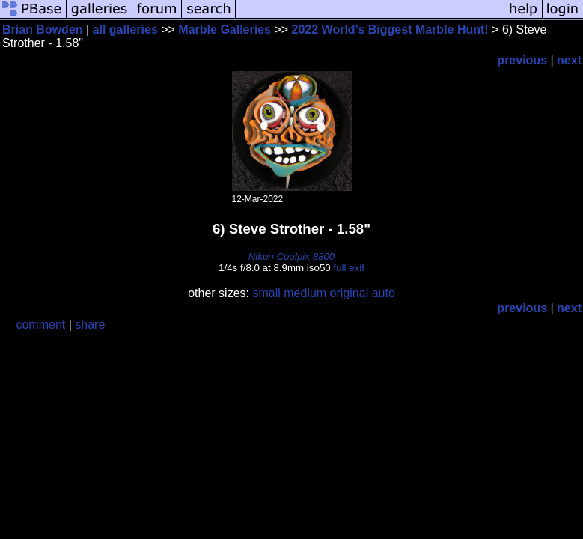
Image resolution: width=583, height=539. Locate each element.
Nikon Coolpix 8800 (291, 256)
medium (305, 293)
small (266, 293)
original (349, 293)
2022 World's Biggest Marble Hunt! (390, 29)
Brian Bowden (42, 29)
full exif (348, 267)
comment (40, 324)
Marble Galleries (224, 29)
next (569, 60)
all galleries (125, 29)
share (90, 324)
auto (383, 293)
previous (522, 60)
